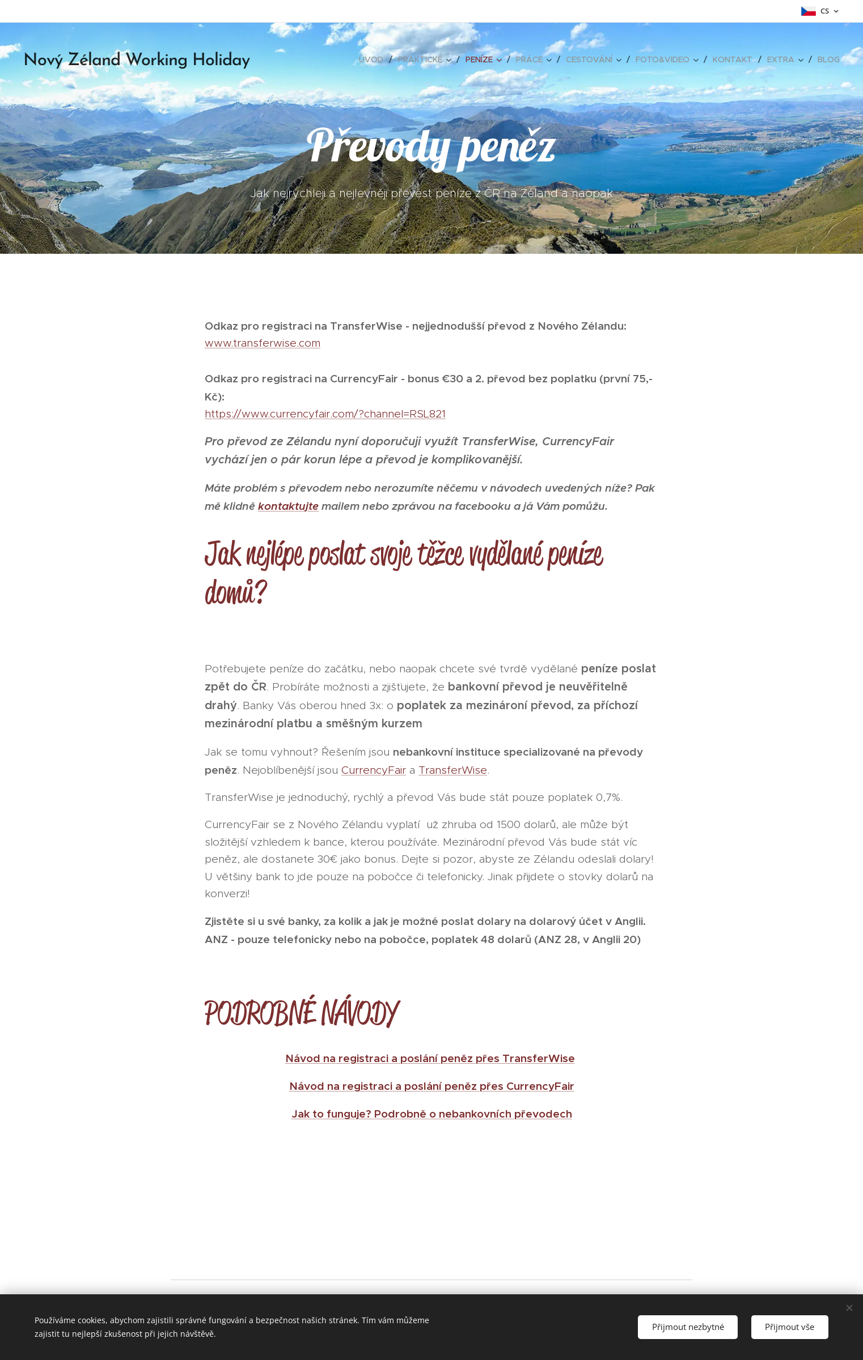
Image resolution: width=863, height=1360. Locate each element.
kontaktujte (288, 506)
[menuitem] (374, 59)
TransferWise (452, 770)
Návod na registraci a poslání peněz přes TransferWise (430, 1058)
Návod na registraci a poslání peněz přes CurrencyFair (431, 1086)
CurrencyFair (373, 770)
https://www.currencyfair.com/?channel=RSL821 (325, 413)
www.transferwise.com (262, 342)
